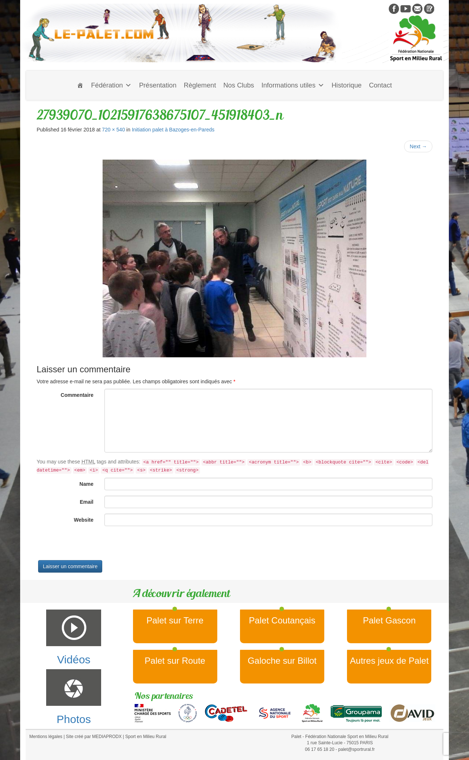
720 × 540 (113, 130)
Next (418, 146)
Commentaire (77, 395)
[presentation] (92, 546)
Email (86, 502)
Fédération (111, 85)
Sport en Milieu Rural (145, 736)
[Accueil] (80, 85)
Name (86, 484)
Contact (380, 85)
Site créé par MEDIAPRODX (94, 736)
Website (83, 520)
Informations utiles (292, 85)
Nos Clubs (238, 85)
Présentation (157, 85)
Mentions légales (45, 736)
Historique (347, 85)
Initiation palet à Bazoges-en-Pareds (173, 130)
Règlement (200, 85)
